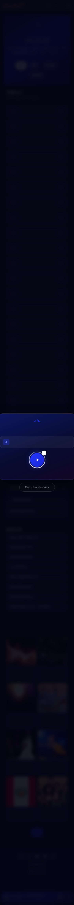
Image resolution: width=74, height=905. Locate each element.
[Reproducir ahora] (37, 460)
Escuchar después (37, 487)
